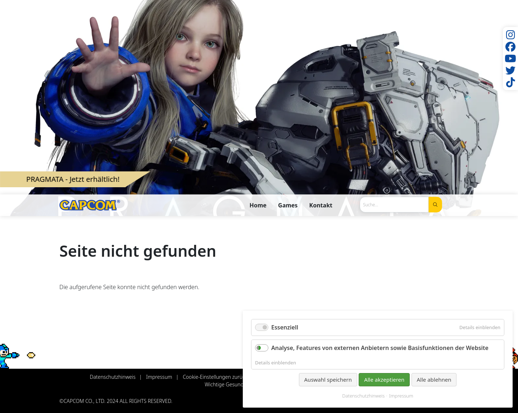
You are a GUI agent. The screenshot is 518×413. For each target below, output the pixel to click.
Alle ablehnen (434, 379)
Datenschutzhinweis (363, 396)
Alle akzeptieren (384, 379)
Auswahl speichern (328, 379)
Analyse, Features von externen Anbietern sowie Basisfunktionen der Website (380, 348)
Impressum (401, 396)
